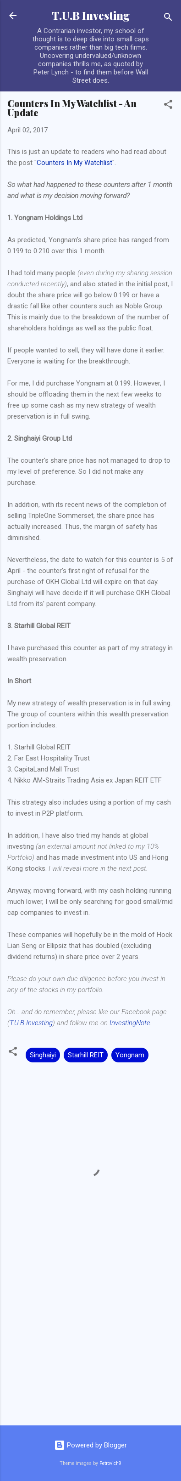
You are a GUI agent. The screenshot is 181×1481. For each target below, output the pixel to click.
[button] (168, 106)
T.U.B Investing (91, 15)
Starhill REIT (86, 1055)
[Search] (168, 19)
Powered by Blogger (90, 1445)
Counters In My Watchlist (74, 163)
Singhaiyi (43, 1055)
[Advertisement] (90, 1346)
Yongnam (129, 1055)
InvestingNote (130, 1023)
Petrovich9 (110, 1463)
